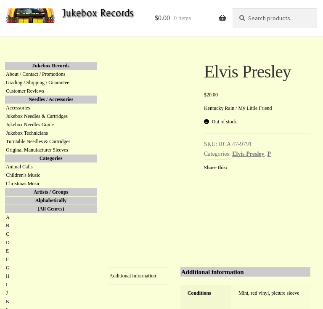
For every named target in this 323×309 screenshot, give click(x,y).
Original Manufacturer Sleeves (37, 150)
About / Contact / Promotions (35, 74)
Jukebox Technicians (27, 133)
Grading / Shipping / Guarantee (37, 82)
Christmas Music (23, 183)
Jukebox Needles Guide (30, 125)
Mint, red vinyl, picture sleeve (268, 293)
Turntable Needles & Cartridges (38, 141)
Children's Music (23, 175)
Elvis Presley (248, 154)
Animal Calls (19, 167)
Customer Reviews (25, 91)
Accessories (18, 108)
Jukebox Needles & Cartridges (37, 116)
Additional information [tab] (132, 276)
